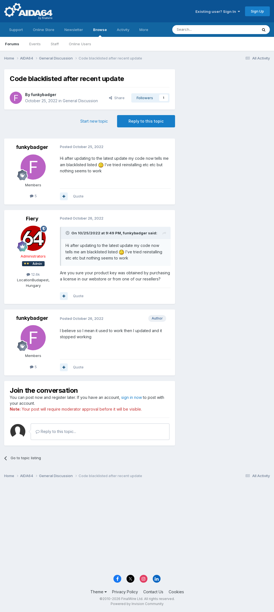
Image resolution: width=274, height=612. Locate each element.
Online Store (43, 29)
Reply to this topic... (56, 431)
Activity (123, 29)
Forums (12, 44)
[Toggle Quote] (68, 233)
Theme (98, 591)
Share (117, 98)
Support (16, 29)
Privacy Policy (125, 591)
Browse (100, 32)
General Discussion (80, 100)
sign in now (131, 397)
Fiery (32, 219)
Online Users (80, 44)
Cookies (176, 591)
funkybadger (43, 94)
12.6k (33, 274)
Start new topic (94, 121)
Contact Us (153, 591)
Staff (55, 44)
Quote (78, 196)
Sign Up (257, 11)
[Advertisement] (225, 106)
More (143, 29)
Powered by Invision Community (137, 604)
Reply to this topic (146, 121)
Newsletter (73, 29)
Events (35, 44)
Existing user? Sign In (217, 11)
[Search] (200, 29)
